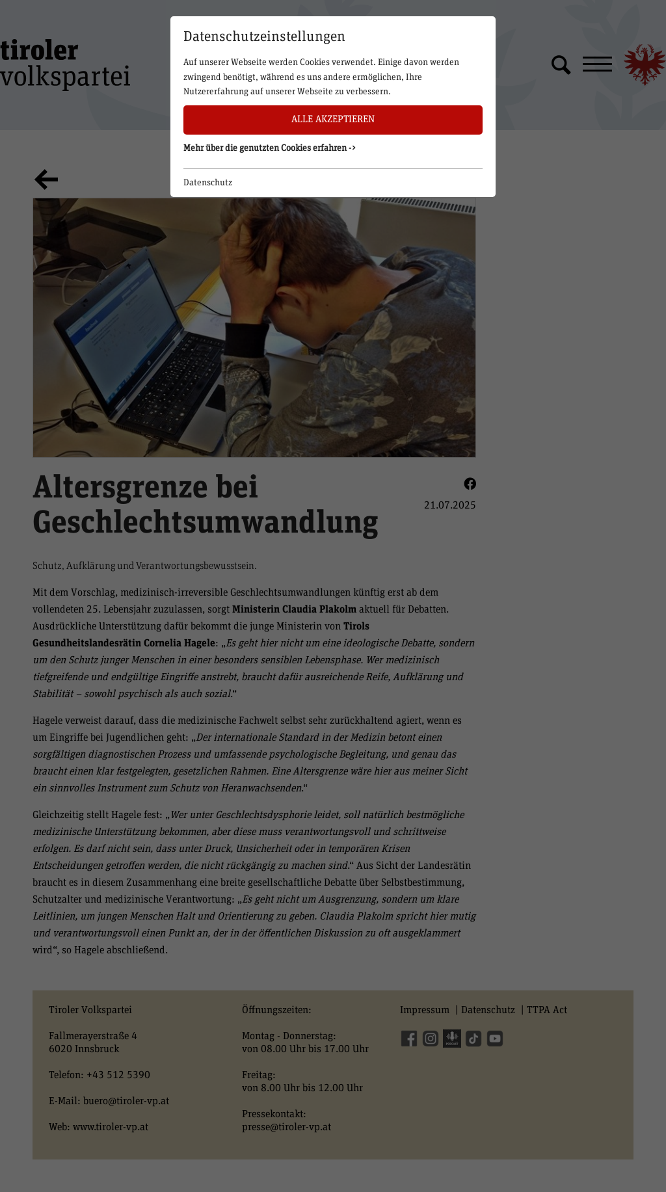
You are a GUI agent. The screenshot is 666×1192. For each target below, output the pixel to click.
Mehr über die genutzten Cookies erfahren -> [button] (269, 148)
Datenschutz (207, 182)
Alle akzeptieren (333, 119)
